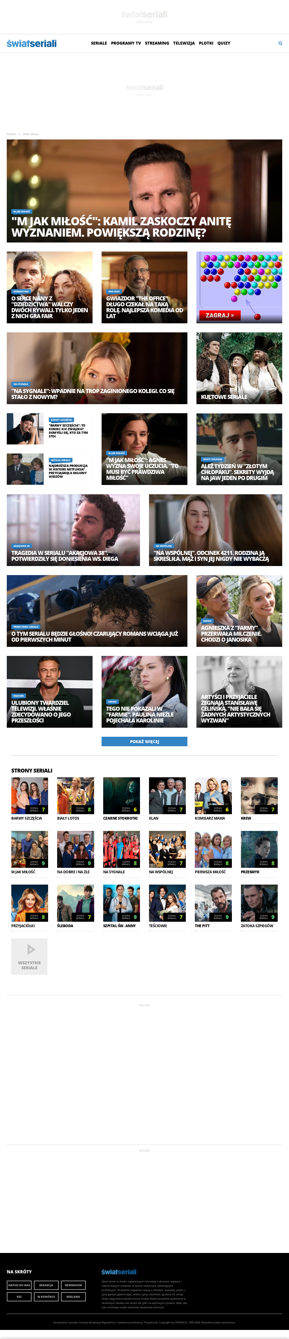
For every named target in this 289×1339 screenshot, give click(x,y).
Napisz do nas (19, 1285)
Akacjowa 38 (22, 545)
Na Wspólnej (164, 545)
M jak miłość (22, 211)
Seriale (99, 43)
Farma (207, 620)
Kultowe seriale (224, 397)
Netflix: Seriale (60, 460)
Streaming (157, 43)
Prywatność (151, 1322)
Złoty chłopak (212, 459)
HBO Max (114, 291)
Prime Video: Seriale (26, 626)
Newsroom (73, 1285)
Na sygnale (21, 384)
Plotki (206, 43)
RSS (19, 1297)
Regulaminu (109, 1322)
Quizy (223, 43)
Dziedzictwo (21, 291)
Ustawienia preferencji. (130, 1322)
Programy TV (126, 43)
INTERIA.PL (181, 1322)
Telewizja (184, 43)
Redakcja (46, 1285)
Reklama (73, 1297)
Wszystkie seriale (29, 965)
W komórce (46, 1297)
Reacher (19, 695)
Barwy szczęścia (61, 419)
